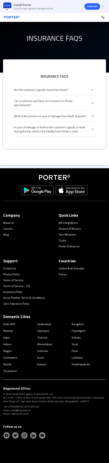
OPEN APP (92, 6)
